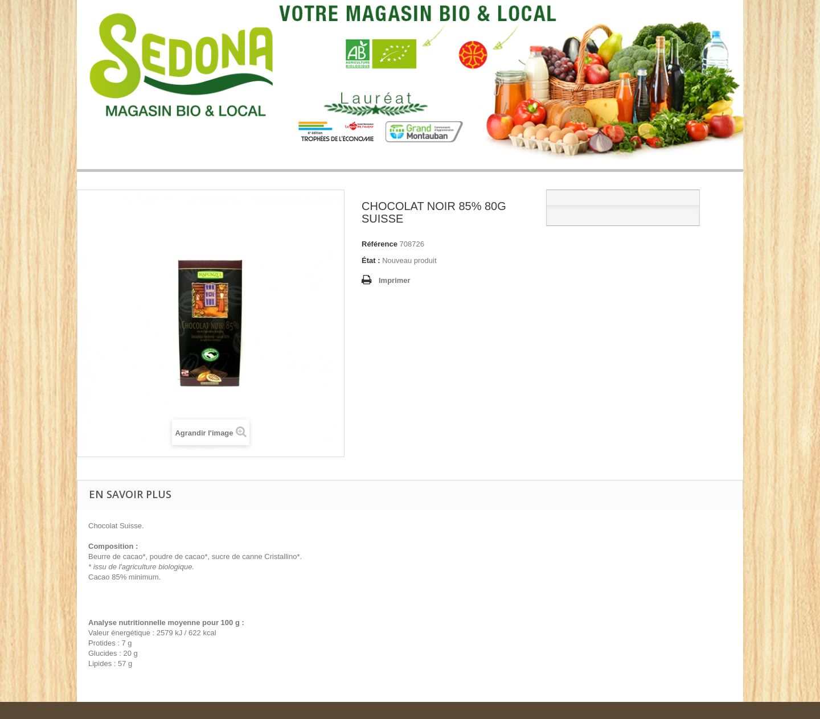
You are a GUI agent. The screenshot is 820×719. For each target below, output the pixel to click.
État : (371, 260)
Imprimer (395, 280)
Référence (379, 244)
